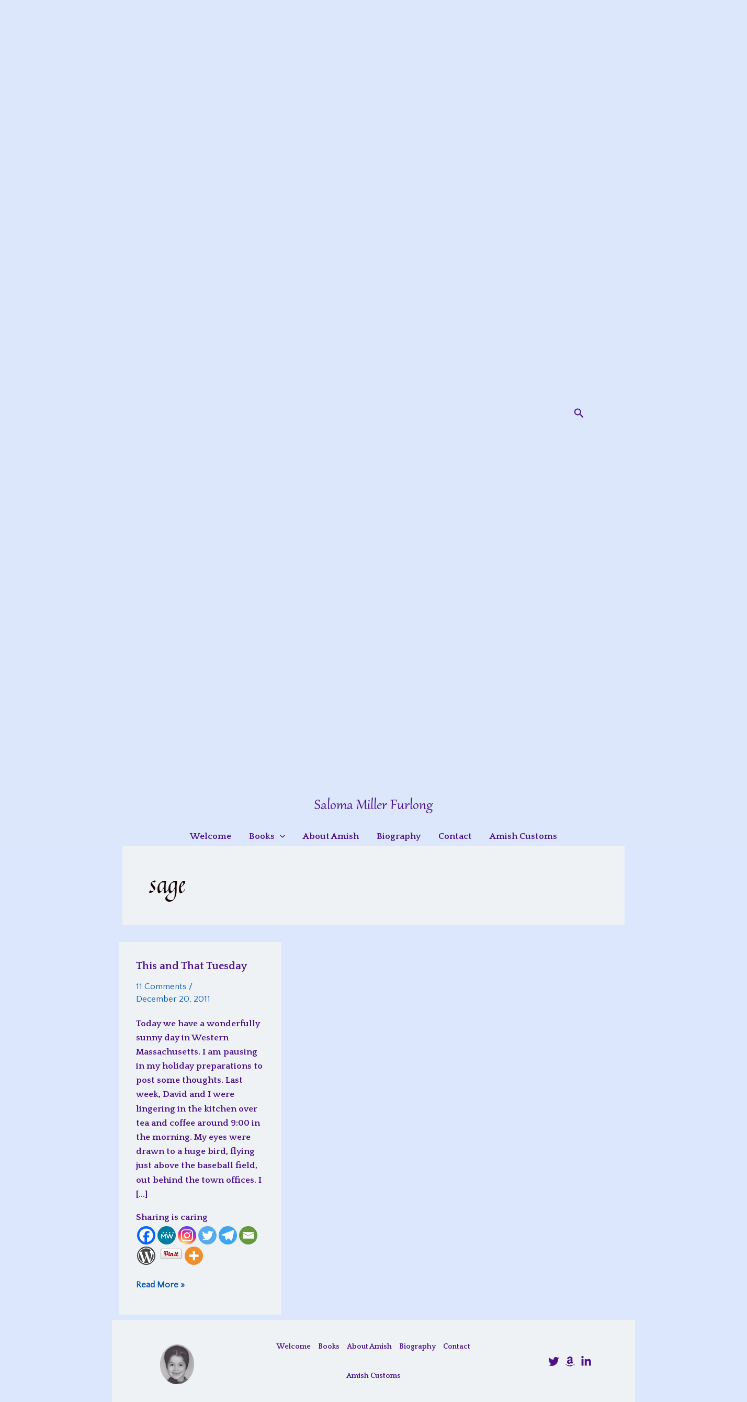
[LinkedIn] (586, 1361)
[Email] (248, 1235)
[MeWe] (166, 1235)
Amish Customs (373, 1376)
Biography (417, 1346)
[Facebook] (146, 1235)
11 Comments (161, 986)
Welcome (294, 1346)
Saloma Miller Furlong (373, 805)
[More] (194, 1256)
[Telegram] (228, 1235)
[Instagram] (187, 1235)
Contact (456, 1346)
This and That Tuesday (191, 966)
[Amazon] (569, 1361)
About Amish (369, 1346)
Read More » (160, 1284)
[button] (579, 413)
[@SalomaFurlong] (553, 1361)
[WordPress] (146, 1256)
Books (328, 1346)
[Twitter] (207, 1235)
